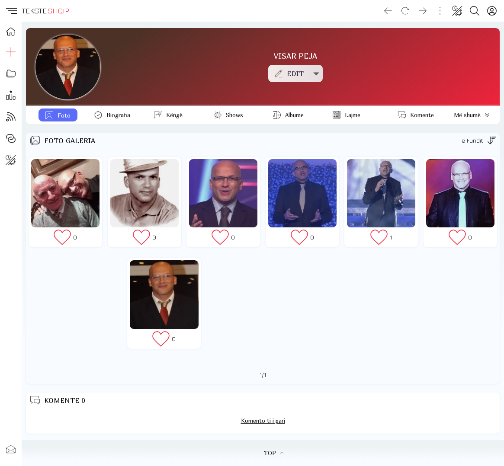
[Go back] (388, 10)
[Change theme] (457, 10)
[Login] (492, 10)
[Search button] (474, 10)
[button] (11, 11)
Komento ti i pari (263, 420)
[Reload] (405, 10)
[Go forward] (422, 10)
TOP (273, 453)
